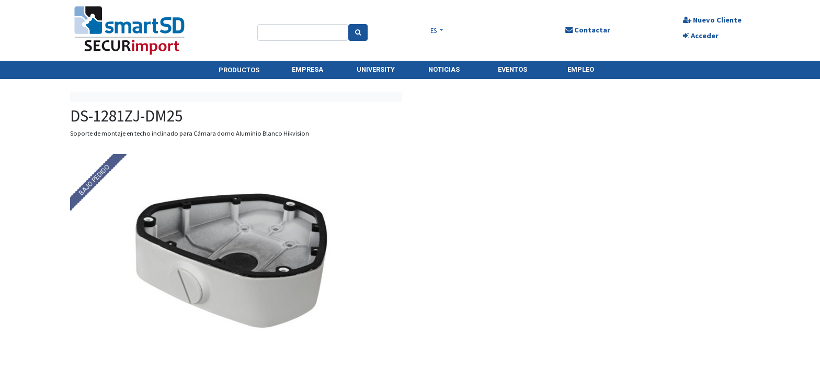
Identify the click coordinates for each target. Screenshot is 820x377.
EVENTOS (512, 69)
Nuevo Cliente (712, 20)
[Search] (358, 32)
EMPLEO (580, 69)
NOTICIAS (444, 69)
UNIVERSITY (376, 69)
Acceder (701, 35)
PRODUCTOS (239, 70)
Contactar (587, 30)
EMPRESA (307, 69)
